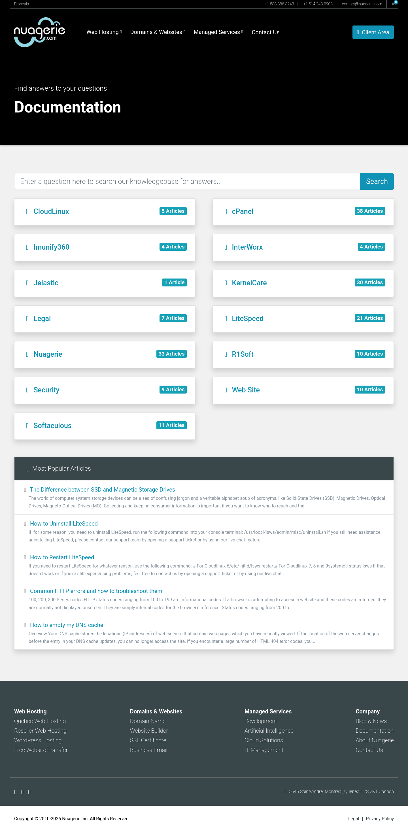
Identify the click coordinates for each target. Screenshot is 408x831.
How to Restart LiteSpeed (204, 565)
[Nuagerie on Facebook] (16, 792)
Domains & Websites (157, 32)
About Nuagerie (375, 740)
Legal (353, 818)
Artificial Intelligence (269, 730)
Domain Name (148, 721)
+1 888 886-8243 (279, 4)
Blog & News (371, 721)
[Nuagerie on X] (23, 792)
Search (377, 181)
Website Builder (149, 730)
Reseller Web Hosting (40, 730)
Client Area (373, 32)
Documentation (375, 730)
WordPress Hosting (38, 740)
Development (261, 721)
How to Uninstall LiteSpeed (204, 532)
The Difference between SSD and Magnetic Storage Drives (204, 498)
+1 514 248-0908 (318, 4)
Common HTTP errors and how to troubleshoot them (204, 599)
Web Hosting (104, 32)
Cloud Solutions (264, 740)
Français (21, 4)
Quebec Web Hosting (40, 721)
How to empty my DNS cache (204, 633)
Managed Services (218, 32)
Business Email (148, 750)
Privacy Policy (380, 818)
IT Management (264, 750)
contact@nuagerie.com (362, 4)
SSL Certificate (148, 740)
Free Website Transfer (41, 750)
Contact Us (266, 32)
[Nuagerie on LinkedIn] (29, 792)
